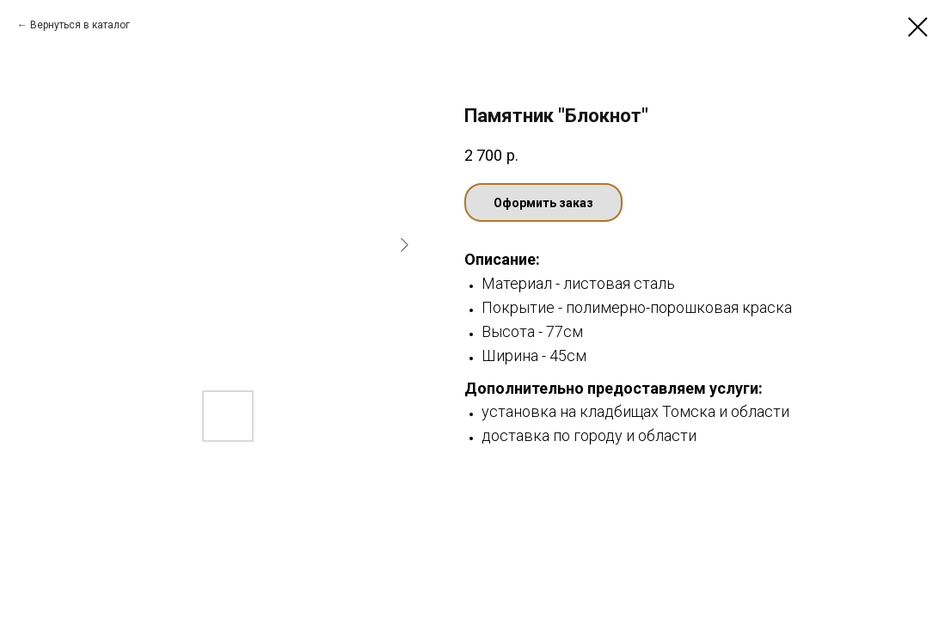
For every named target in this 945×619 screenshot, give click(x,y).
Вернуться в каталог (80, 25)
